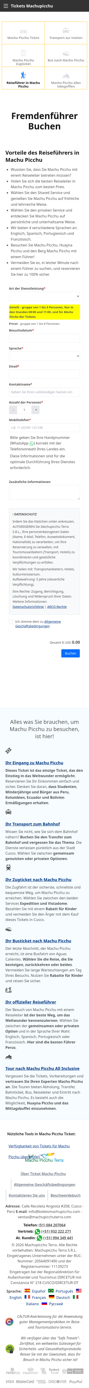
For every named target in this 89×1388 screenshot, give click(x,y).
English (16, 1297)
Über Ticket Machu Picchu (43, 1173)
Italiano (33, 1303)
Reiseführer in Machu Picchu (23, 80)
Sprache (16, 348)
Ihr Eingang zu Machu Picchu (34, 762)
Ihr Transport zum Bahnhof (32, 824)
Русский (56, 1303)
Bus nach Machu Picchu (66, 56)
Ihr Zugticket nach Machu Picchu (38, 879)
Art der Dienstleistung (27, 288)
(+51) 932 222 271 (56, 1231)
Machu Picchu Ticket (23, 33)
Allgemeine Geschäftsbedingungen (38, 623)
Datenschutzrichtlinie (28, 607)
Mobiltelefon (20, 420)
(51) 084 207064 (52, 1225)
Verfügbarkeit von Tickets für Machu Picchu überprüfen (39, 1147)
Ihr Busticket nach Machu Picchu (38, 940)
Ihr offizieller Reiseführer (30, 1002)
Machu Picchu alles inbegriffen (66, 80)
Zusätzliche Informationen (30, 482)
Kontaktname (20, 384)
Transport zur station (66, 33)
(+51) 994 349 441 (58, 1237)
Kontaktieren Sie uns (27, 1195)
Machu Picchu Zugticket (23, 58)
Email (14, 366)
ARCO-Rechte (57, 607)
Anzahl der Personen (26, 402)
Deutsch (63, 1297)
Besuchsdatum (21, 330)
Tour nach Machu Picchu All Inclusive (42, 1068)
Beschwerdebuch (65, 1195)
